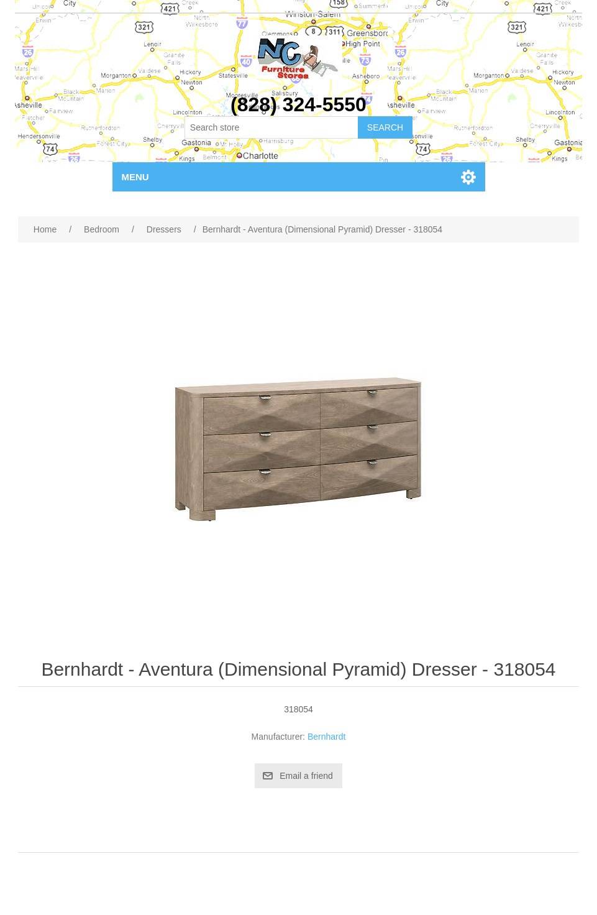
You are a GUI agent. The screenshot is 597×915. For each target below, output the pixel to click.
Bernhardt (326, 737)
